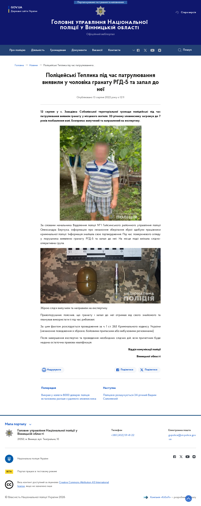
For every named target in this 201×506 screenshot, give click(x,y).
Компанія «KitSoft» (160, 497)
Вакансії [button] (97, 50)
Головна (19, 65)
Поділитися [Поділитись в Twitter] (151, 370)
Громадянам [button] (58, 50)
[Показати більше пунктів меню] (133, 50)
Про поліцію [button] (17, 50)
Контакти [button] (114, 50)
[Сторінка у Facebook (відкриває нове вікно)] (138, 50)
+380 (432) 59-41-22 (122, 435)
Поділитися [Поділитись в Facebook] (127, 370)
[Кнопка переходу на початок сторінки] (188, 498)
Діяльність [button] (38, 50)
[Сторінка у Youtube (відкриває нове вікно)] (152, 50)
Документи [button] (79, 50)
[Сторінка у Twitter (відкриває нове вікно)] (145, 50)
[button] (18, 424)
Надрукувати (54, 370)
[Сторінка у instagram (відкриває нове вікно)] (160, 50)
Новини (33, 65)
